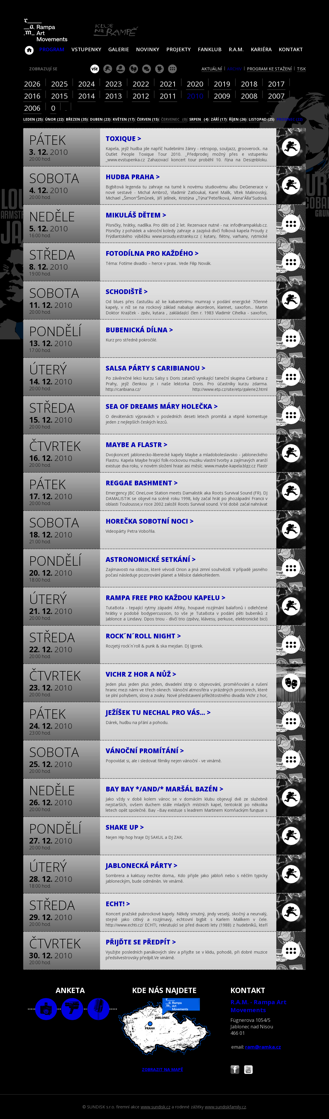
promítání (159, 69)
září (219, 119)
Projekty (178, 49)
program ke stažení (269, 69)
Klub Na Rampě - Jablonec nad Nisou (29, 47)
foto (46, 1009)
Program (51, 49)
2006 (32, 108)
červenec (174, 119)
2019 (222, 84)
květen (123, 119)
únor (54, 119)
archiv (234, 69)
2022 (141, 84)
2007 (276, 96)
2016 (32, 96)
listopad (261, 119)
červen (148, 119)
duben (100, 119)
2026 (32, 84)
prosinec (290, 119)
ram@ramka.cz (263, 1047)
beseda (146, 69)
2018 (249, 84)
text (98, 1009)
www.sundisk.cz (155, 1107)
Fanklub (210, 49)
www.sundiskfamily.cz (225, 1107)
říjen (237, 119)
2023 (113, 84)
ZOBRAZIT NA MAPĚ (164, 1035)
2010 (195, 96)
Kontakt (291, 49)
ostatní (172, 69)
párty (121, 69)
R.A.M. (236, 49)
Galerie (118, 49)
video (72, 1009)
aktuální (212, 69)
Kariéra (261, 49)
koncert (108, 69)
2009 (222, 96)
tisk (301, 69)
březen (77, 119)
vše (95, 69)
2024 (86, 84)
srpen (198, 119)
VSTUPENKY (86, 49)
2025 (59, 84)
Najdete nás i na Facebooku (234, 1070)
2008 (249, 96)
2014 (86, 96)
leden (33, 119)
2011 (168, 96)
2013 (113, 96)
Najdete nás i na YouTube (248, 1070)
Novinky (147, 49)
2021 (168, 84)
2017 (276, 84)
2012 (141, 96)
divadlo (133, 69)
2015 (59, 96)
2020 (195, 84)
